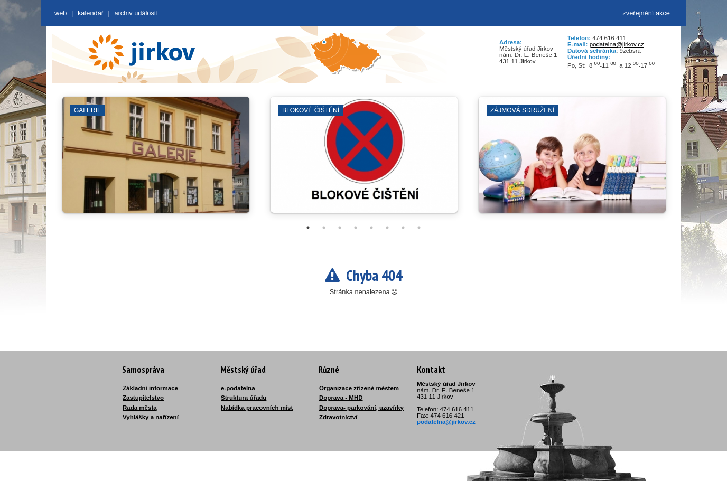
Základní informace (150, 388)
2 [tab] (324, 227)
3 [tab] (339, 227)
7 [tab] (403, 227)
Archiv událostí (136, 13)
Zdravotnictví (338, 417)
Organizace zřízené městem (359, 388)
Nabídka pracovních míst (257, 407)
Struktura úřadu (243, 397)
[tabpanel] (156, 160)
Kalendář (91, 13)
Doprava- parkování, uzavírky (361, 407)
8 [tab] (419, 227)
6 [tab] (387, 227)
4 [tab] (355, 227)
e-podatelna (238, 388)
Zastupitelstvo (143, 397)
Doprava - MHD (341, 397)
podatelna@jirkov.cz (617, 44)
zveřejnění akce (646, 13)
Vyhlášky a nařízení (151, 417)
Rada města (140, 407)
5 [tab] (371, 227)
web (60, 13)
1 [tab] (308, 227)
